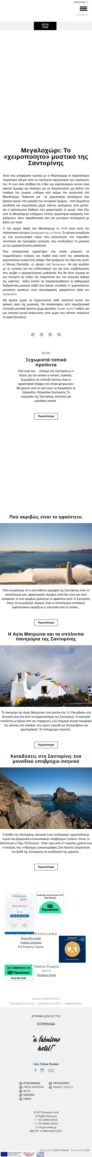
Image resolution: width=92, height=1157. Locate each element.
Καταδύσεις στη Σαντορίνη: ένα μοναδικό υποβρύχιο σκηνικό (46, 758)
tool (87, 1150)
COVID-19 (82, 15)
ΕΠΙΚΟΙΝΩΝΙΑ (32, 1083)
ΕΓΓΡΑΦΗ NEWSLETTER (46, 1016)
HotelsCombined (30, 942)
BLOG (27, 1091)
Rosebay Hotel (46, 975)
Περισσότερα (46, 416)
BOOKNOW (45, 26)
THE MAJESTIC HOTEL (22, 1003)
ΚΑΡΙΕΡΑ (29, 1095)
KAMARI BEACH (73, 1003)
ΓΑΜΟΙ (27, 1098)
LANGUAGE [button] (79, 2)
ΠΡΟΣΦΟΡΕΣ (61, 1083)
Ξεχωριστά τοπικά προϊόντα (46, 362)
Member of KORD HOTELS (46, 998)
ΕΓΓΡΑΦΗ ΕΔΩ (46, 1023)
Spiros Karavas (61, 1150)
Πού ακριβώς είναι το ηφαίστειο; (46, 517)
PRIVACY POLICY (63, 1087)
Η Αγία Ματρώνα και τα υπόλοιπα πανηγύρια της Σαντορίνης (46, 636)
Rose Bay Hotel (31, 938)
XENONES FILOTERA (49, 1003)
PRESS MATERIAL (34, 1087)
